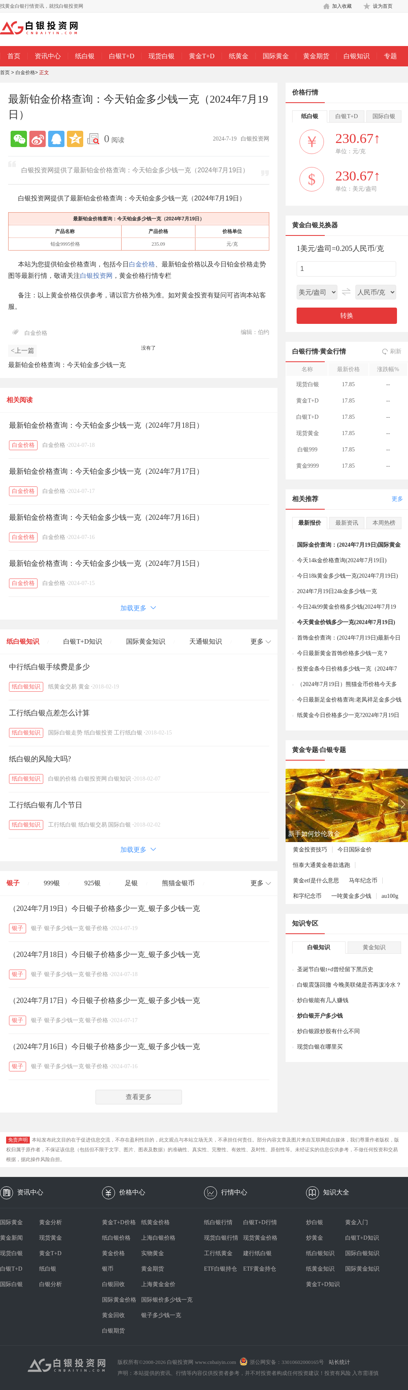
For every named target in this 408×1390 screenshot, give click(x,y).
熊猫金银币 (178, 883)
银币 (107, 1269)
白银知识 (357, 56)
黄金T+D (201, 56)
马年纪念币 (363, 881)
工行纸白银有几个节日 (45, 805)
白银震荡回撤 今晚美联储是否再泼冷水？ (349, 985)
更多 (397, 499)
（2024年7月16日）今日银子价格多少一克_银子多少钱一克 (104, 1046)
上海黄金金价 (158, 1284)
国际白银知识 (362, 1253)
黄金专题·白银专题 (319, 749)
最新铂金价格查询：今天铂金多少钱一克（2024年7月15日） (106, 563)
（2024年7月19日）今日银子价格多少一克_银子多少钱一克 (104, 908)
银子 (13, 883)
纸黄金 (238, 56)
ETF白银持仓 (220, 1269)
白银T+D (121, 56)
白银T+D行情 (260, 1222)
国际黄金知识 (145, 641)
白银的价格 (62, 779)
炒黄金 (314, 1238)
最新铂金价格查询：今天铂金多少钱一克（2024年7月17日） (106, 471)
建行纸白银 (257, 1253)
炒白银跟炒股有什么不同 (328, 1031)
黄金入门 (356, 1222)
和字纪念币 (307, 896)
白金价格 (25, 72)
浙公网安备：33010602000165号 (287, 1362)
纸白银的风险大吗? (40, 759)
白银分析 (50, 1284)
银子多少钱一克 (64, 928)
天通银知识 (205, 641)
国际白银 (119, 825)
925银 (92, 883)
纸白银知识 (23, 641)
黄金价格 (113, 1253)
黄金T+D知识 (323, 1284)
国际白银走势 (65, 733)
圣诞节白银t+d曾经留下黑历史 (335, 969)
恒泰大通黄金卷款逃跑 (321, 865)
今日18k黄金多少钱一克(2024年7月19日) (347, 576)
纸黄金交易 (62, 687)
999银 (52, 883)
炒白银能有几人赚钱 (322, 1000)
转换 (346, 315)
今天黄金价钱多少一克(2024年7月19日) (346, 622)
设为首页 (382, 6)
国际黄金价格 (119, 1300)
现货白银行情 (221, 1238)
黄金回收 (113, 1315)
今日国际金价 (354, 850)
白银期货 (113, 1331)
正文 (44, 72)
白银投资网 (96, 275)
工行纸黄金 (218, 1253)
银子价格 (96, 928)
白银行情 (305, 351)
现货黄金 (50, 1238)
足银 (131, 883)
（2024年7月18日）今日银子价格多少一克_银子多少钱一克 (104, 954)
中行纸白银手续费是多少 (49, 667)
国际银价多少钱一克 (160, 1300)
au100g (389, 896)
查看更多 (139, 1096)
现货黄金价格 (260, 1238)
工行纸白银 (128, 733)
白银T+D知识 (82, 641)
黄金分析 (50, 1222)
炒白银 (314, 1222)
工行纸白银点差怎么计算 (49, 713)
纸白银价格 (116, 1238)
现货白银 (162, 56)
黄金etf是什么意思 (316, 881)
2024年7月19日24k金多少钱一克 (337, 591)
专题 (390, 56)
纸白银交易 (92, 825)
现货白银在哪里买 (320, 1047)
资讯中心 (48, 56)
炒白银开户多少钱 (320, 1016)
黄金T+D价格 (119, 1222)
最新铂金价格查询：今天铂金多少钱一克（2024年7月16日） (106, 517)
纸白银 (85, 56)
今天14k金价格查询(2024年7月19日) (341, 560)
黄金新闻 (11, 1238)
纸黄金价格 (155, 1222)
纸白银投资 (98, 733)
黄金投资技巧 (310, 850)
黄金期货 (316, 56)
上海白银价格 (158, 1238)
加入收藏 (342, 6)
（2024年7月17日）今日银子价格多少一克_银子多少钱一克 (104, 1000)
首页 (13, 56)
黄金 (84, 687)
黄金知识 (374, 947)
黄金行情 (333, 351)
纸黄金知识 (320, 1269)
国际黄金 (276, 56)
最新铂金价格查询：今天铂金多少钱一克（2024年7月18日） (106, 425)
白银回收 (113, 1284)
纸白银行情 (218, 1222)
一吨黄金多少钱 (351, 896)
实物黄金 (152, 1253)
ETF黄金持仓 (259, 1269)
